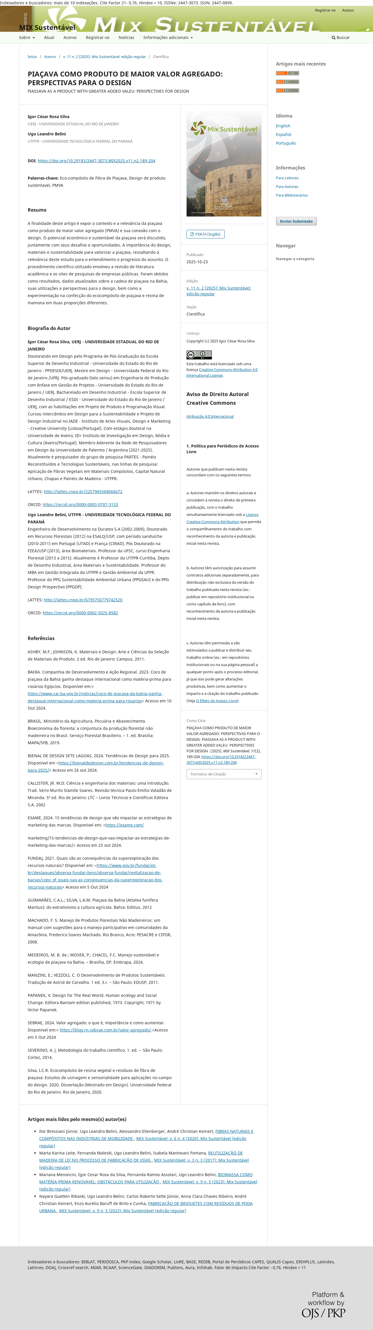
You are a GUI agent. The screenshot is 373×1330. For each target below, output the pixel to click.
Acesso (348, 10)
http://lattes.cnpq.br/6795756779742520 (83, 599)
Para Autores (287, 186)
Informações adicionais (166, 37)
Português (286, 143)
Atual (49, 37)
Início (32, 56)
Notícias (126, 37)
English (283, 125)
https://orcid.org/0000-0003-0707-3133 (80, 504)
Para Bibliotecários (292, 195)
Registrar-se (97, 37)
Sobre (25, 37)
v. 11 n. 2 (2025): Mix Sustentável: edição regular (104, 56)
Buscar (341, 37)
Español (283, 134)
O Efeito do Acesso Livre (216, 700)
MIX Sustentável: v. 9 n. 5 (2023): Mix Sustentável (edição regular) (122, 1210)
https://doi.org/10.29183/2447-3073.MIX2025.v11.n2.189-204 (96, 160)
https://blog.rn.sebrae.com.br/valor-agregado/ (105, 1030)
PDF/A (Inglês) (208, 234)
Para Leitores (287, 177)
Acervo (70, 37)
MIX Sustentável (47, 27)
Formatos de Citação (208, 774)
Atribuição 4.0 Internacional (210, 416)
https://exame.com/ (124, 825)
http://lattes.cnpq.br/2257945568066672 (83, 491)
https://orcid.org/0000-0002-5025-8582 (80, 612)
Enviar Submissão (296, 221)
